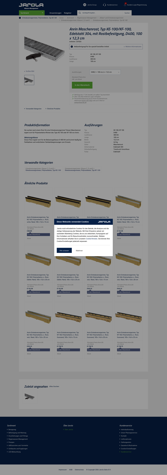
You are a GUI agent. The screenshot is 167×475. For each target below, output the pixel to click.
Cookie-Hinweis (91, 239)
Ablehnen (79, 250)
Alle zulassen (64, 250)
